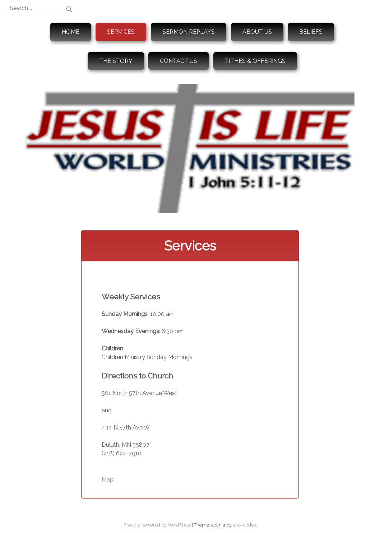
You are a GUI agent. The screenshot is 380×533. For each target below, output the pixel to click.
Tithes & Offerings (255, 61)
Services (121, 31)
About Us (257, 31)
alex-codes (244, 525)
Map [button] (107, 479)
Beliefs (311, 31)
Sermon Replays (188, 31)
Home (70, 31)
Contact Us (178, 61)
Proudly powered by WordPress (158, 525)
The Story (116, 61)
